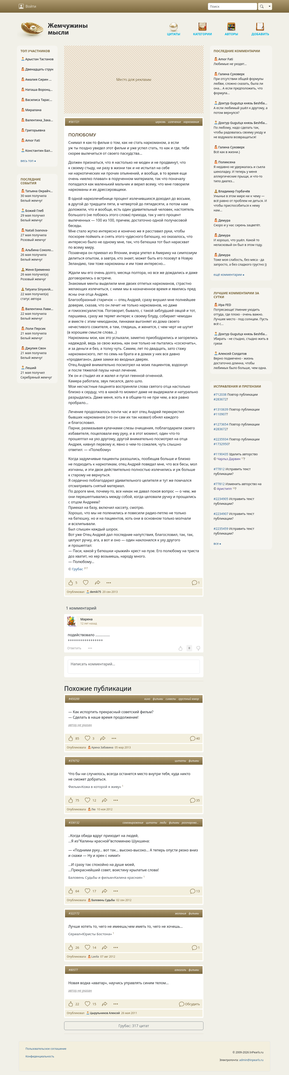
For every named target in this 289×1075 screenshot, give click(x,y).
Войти (27, 6)
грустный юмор (188, 699)
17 (94, 891)
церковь (160, 122)
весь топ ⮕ (28, 161)
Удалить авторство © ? (236, 456)
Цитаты (173, 25)
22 (77, 1004)
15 (94, 1004)
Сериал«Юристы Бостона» (90, 934)
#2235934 (221, 439)
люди (163, 823)
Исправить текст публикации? (232, 471)
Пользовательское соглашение (46, 1049)
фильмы (158, 699)
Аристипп (224, 488)
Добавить (260, 25)
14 (94, 947)
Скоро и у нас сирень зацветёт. (237, 225)
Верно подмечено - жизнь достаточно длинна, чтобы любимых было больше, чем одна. (240, 363)
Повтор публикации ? (236, 396)
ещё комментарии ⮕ (229, 274)
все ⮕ (217, 543)
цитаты (180, 761)
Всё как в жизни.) (227, 152)
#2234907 (221, 514)
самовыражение (133, 823)
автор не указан (80, 725)
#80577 (73, 970)
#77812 (219, 469)
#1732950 (221, 444)
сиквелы (170, 699)
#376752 (74, 761)
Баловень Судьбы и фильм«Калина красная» (105, 877)
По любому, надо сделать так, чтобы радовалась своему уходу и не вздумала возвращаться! (240, 132)
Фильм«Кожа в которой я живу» (94, 786)
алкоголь (180, 970)
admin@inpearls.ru (251, 1060)
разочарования (191, 823)
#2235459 (221, 528)
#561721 (74, 122)
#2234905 (221, 499)
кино (147, 699)
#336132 (74, 823)
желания (180, 913)
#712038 (220, 394)
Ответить (74, 648)
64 (77, 891)
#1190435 (221, 454)
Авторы (231, 25)
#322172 (74, 913)
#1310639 (221, 409)
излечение (174, 122)
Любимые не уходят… (230, 64)
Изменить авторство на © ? (237, 486)
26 (77, 947)
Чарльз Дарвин (228, 459)
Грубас (77, 569)
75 (77, 800)
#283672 (220, 399)
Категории (202, 25)
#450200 (74, 699)
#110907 (220, 414)
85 (77, 738)
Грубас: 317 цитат (134, 1025)
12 (94, 800)
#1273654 (221, 424)
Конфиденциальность (40, 1056)
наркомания (191, 122)
